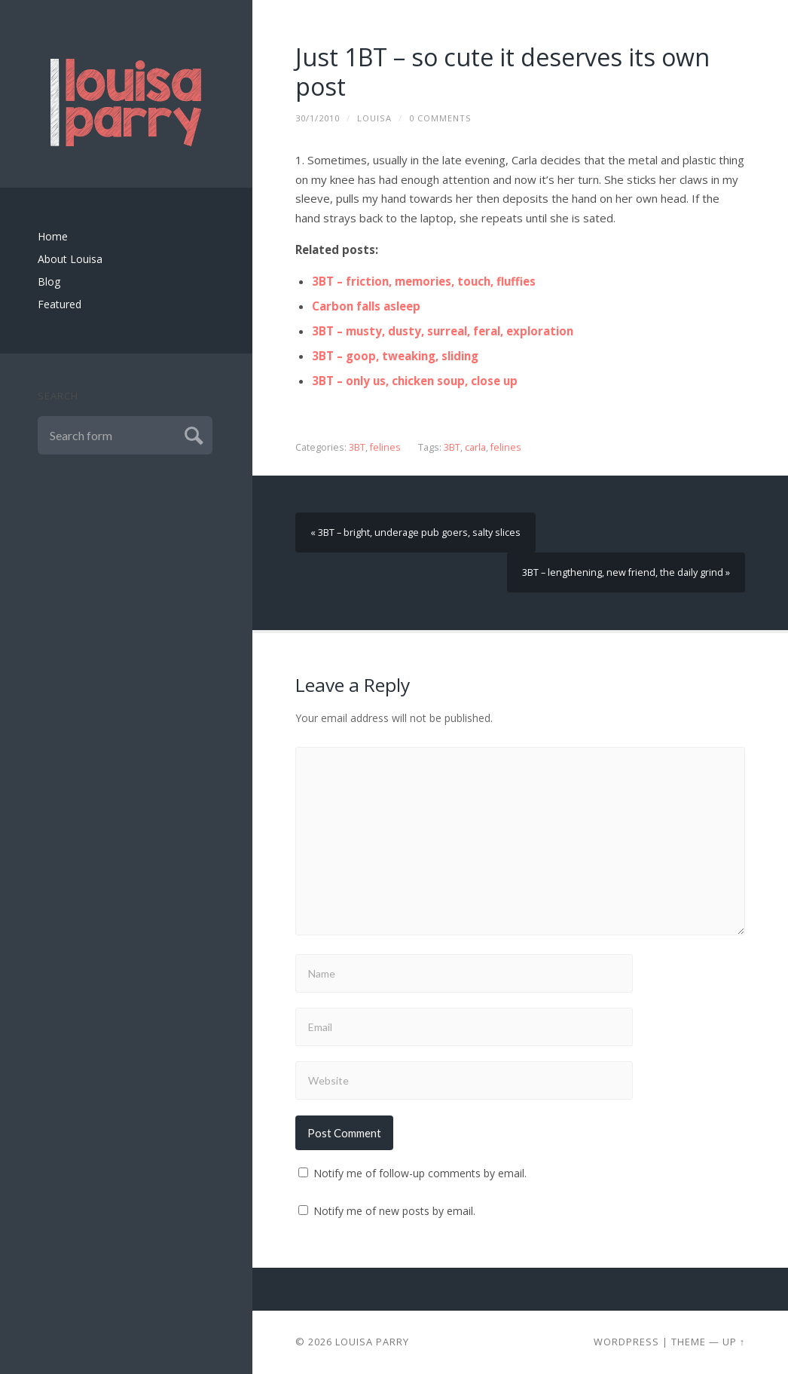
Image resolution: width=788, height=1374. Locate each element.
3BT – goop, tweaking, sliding (395, 355)
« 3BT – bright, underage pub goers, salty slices (415, 532)
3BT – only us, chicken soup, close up (415, 380)
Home (53, 236)
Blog (49, 281)
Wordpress (626, 1341)
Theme (688, 1341)
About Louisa (70, 259)
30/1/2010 (317, 118)
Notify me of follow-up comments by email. (420, 1173)
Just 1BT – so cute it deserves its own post (502, 72)
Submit (192, 434)
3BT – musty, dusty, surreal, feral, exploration (442, 330)
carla (475, 447)
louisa (374, 118)
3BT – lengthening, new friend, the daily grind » (626, 572)
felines (385, 447)
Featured (59, 304)
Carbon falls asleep (366, 306)
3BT (357, 447)
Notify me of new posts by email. (394, 1211)
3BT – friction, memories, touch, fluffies (424, 281)
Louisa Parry (372, 1341)
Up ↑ (733, 1341)
